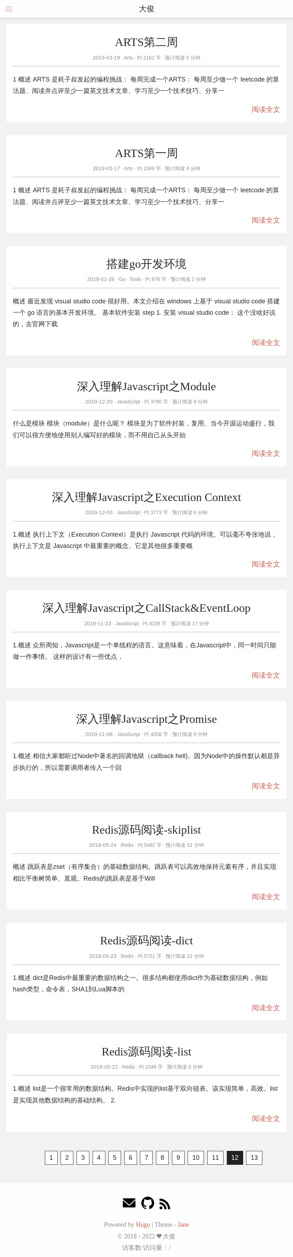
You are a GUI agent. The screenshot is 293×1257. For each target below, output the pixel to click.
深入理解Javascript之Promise (146, 719)
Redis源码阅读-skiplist (146, 829)
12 (235, 1157)
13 (254, 1157)
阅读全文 (266, 109)
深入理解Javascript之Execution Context (146, 497)
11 (215, 1157)
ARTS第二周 (146, 42)
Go (122, 279)
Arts (128, 58)
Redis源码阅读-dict (146, 940)
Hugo (143, 1224)
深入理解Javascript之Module (146, 386)
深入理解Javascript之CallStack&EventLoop (146, 607)
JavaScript (128, 402)
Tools (135, 279)
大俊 (147, 8)
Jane (183, 1224)
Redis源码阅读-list (146, 1051)
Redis (127, 845)
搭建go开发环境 (146, 263)
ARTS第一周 (146, 153)
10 (195, 1157)
